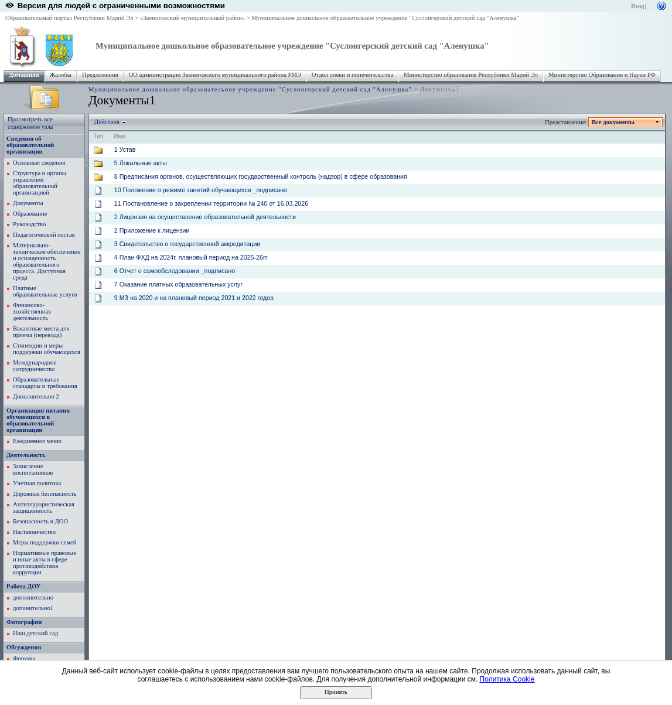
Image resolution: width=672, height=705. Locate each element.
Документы (28, 203)
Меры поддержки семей (45, 542)
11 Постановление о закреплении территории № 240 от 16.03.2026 (211, 203)
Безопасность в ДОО (40, 521)
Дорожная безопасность (45, 494)
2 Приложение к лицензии (152, 230)
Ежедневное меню (37, 441)
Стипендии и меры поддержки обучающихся (46, 348)
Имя (120, 135)
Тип (98, 135)
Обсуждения (23, 647)
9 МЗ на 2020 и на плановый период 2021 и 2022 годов (194, 297)
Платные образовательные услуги (45, 291)
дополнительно (33, 597)
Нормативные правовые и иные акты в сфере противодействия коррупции (44, 562)
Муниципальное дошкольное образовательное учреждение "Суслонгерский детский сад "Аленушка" (385, 18)
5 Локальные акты (140, 162)
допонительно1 (33, 608)
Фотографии (24, 622)
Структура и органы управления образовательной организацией (39, 183)
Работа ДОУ (23, 586)
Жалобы (60, 74)
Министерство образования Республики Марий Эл (471, 74)
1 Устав (125, 149)
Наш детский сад (35, 633)
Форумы (24, 658)
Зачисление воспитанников (33, 469)
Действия (107, 121)
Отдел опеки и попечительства (352, 74)
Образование (30, 213)
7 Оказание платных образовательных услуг (178, 284)
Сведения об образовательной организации (30, 145)
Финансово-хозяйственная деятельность (32, 311)
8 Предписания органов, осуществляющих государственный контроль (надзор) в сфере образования (260, 176)
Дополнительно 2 (36, 396)
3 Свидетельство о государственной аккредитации (187, 243)
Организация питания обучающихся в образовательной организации (38, 420)
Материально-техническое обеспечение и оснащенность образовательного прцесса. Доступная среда (46, 261)
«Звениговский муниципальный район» (192, 18)
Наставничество (34, 532)
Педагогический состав (44, 234)
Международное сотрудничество (34, 365)
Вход (637, 6)
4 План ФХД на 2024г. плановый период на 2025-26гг (191, 257)
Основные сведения (39, 162)
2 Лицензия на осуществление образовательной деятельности (205, 216)
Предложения (100, 74)
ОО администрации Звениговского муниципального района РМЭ (215, 74)
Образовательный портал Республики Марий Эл (69, 18)
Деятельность (26, 455)
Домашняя (24, 74)
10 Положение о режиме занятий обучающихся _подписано (200, 189)
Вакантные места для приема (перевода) (41, 331)
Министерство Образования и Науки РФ (602, 74)
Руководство (29, 224)
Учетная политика (37, 483)
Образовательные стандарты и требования (45, 382)
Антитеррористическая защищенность (43, 507)
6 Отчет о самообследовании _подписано (174, 270)
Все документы (613, 122)
